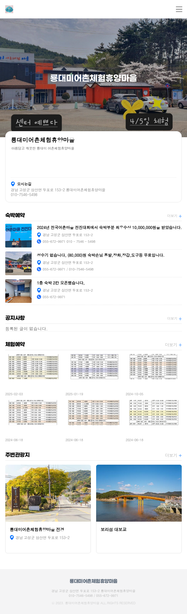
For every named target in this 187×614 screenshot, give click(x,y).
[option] (93, 77)
